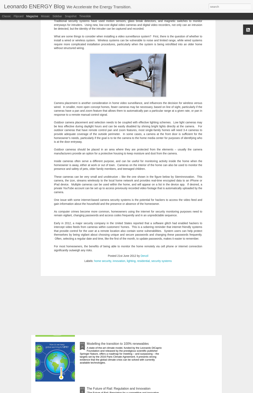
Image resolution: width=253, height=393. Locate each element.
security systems (161, 214)
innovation (119, 214)
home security (102, 214)
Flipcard (19, 16)
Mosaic (45, 16)
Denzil (144, 209)
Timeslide (85, 16)
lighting (131, 214)
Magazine (32, 16)
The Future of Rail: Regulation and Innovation (119, 388)
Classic (6, 16)
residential (143, 214)
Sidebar (57, 16)
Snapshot (70, 16)
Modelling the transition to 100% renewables (118, 343)
